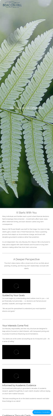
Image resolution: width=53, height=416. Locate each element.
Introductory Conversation (42, 412)
